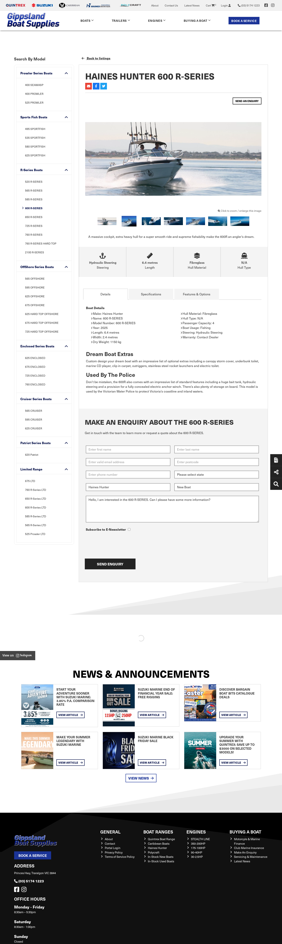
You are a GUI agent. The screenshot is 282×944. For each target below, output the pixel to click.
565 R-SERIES (33, 190)
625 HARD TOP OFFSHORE (42, 314)
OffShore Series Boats (37, 267)
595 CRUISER (33, 419)
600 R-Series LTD (35, 507)
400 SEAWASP (34, 85)
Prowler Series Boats (36, 73)
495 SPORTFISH (35, 129)
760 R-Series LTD (35, 490)
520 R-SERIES (33, 182)
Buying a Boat (195, 20)
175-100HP (198, 848)
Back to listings (96, 58)
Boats (85, 20)
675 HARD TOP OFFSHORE (42, 323)
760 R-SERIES (33, 234)
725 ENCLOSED (35, 375)
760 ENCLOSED (35, 384)
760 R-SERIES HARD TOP (40, 243)
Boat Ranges (158, 832)
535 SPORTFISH (35, 138)
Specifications (151, 294)
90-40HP (196, 852)
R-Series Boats (31, 170)
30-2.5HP (197, 857)
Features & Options (196, 294)
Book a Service (244, 21)
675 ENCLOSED (35, 367)
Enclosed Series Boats (37, 346)
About (154, 5)
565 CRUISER (33, 411)
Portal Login (112, 848)
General (110, 832)
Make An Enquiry (245, 852)
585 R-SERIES (33, 199)
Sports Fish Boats (33, 117)
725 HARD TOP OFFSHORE (42, 331)
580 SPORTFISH (35, 146)
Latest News (192, 5)
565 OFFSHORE (35, 278)
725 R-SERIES (33, 226)
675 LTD (30, 481)
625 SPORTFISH (35, 155)
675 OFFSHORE (35, 305)
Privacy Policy (114, 852)
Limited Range (31, 469)
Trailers (119, 20)
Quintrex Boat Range (161, 839)
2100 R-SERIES (34, 252)
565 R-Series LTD (35, 525)
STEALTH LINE (200, 839)
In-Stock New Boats (160, 857)
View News (141, 778)
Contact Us (171, 5)
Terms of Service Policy (120, 857)
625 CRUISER (33, 428)
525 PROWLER (34, 102)
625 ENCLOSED (35, 358)
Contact (110, 843)
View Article (70, 715)
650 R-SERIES (33, 217)
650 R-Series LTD (35, 498)
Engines (155, 20)
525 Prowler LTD (35, 534)
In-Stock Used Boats (161, 861)
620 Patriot (31, 454)
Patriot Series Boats (35, 443)
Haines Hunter (157, 848)
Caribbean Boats (158, 843)
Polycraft (153, 852)
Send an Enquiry (247, 101)
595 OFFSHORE (35, 287)
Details (105, 294)
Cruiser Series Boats (36, 399)
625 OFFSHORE (35, 296)
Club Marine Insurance (249, 848)
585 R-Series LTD (35, 516)
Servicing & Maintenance (250, 857)
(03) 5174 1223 (29, 880)
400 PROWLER (34, 94)
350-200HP (198, 843)
